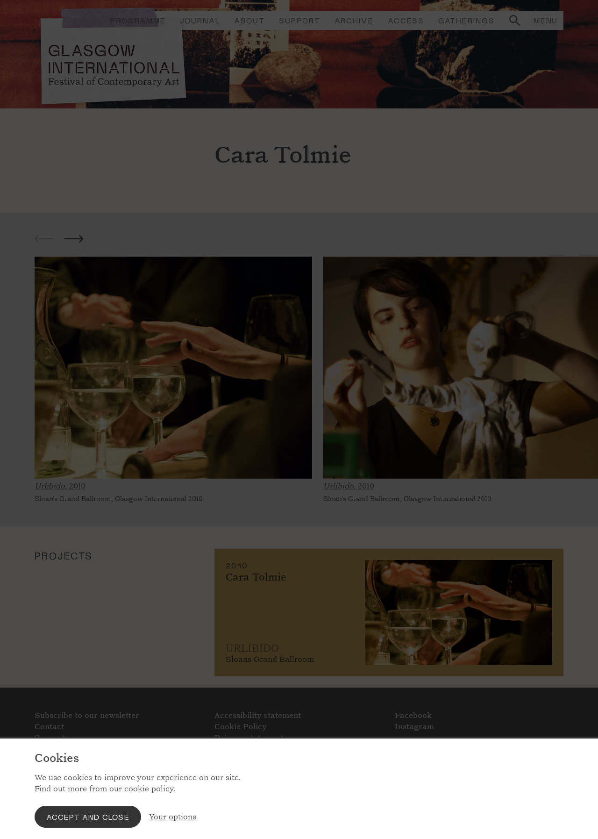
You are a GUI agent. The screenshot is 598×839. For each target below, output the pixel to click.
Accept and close (87, 816)
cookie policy (149, 788)
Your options (172, 816)
